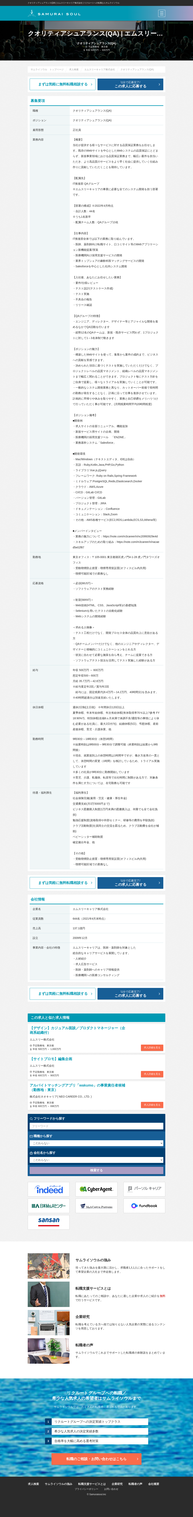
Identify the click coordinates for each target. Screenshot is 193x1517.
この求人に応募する (133, 84)
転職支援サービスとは (92, 1484)
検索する (96, 1170)
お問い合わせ (111, 1489)
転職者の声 (135, 1484)
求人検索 (33, 1484)
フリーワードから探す (47, 1118)
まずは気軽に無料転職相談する (65, 84)
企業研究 (117, 1484)
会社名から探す (43, 1153)
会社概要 (153, 1484)
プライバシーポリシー (86, 1489)
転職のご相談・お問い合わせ (102, 1459)
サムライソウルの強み (58, 1484)
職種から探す (41, 1136)
